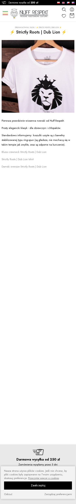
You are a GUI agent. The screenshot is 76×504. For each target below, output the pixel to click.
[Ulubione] (64, 15)
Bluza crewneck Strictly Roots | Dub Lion (24, 152)
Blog (32, 27)
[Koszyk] (72, 15)
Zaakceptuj (38, 485)
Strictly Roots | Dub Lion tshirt (18, 159)
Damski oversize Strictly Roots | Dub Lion (24, 166)
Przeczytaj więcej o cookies (43, 478)
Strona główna (22, 27)
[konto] (72, 9)
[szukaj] (63, 9)
